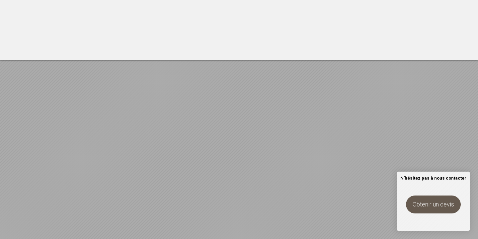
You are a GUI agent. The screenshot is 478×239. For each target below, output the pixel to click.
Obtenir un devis (433, 204)
